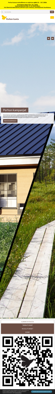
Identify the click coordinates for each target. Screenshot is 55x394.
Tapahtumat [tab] (27, 325)
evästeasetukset (18, 392)
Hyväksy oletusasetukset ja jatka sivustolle (41, 391)
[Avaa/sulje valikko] (52, 17)
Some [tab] (27, 332)
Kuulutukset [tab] (27, 329)
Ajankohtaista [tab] (27, 322)
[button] (48, 38)
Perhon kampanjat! (10, 121)
